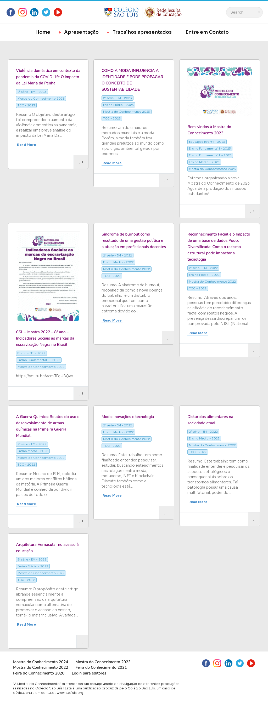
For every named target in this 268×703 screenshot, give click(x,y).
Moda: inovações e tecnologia (128, 416)
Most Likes (22, 49)
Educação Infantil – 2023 (207, 142)
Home (42, 32)
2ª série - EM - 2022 (117, 255)
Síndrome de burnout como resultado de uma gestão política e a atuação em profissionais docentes (134, 240)
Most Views (54, 49)
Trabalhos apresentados (142, 32)
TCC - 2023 (26, 105)
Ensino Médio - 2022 (118, 262)
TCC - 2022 (112, 276)
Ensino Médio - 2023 (118, 105)
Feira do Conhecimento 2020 (38, 673)
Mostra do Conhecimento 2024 (40, 662)
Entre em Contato (207, 32)
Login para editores (89, 673)
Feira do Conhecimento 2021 (101, 667)
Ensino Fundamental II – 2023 (210, 155)
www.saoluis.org (70, 693)
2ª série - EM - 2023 (32, 92)
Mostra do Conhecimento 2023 (41, 98)
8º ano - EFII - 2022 (31, 353)
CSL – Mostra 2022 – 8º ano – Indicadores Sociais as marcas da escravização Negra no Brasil (45, 338)
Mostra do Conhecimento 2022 (41, 367)
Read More (26, 145)
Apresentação (81, 32)
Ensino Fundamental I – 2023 (210, 148)
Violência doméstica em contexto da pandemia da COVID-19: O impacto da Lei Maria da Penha (48, 77)
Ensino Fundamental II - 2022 (39, 360)
